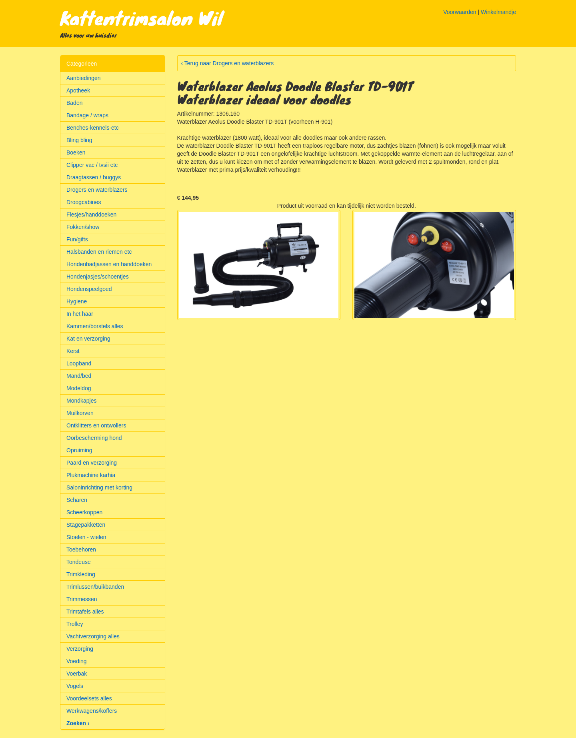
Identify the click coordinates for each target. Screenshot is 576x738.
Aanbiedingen (83, 78)
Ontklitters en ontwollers (96, 425)
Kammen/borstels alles (94, 326)
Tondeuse (78, 562)
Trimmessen (81, 599)
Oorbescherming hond (94, 438)
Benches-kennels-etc (92, 127)
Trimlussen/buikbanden (95, 587)
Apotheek (78, 90)
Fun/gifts (77, 239)
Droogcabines (83, 202)
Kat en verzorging (88, 338)
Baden (74, 103)
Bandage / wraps (87, 115)
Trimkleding (80, 574)
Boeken (75, 152)
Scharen (76, 500)
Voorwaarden (459, 12)
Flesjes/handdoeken (91, 214)
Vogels (74, 686)
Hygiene (76, 301)
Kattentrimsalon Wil (141, 17)
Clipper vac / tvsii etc (92, 165)
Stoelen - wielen (86, 537)
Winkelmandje (498, 12)
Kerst (73, 351)
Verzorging (79, 649)
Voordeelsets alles (89, 698)
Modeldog (78, 388)
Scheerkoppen (84, 512)
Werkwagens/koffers (91, 711)
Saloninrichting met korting (99, 487)
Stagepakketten (85, 524)
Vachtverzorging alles (93, 636)
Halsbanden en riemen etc (99, 252)
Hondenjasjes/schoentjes (97, 276)
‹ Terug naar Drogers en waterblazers (227, 63)
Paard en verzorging (91, 462)
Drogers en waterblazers (97, 190)
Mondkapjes (81, 400)
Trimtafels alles (85, 611)
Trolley (74, 624)
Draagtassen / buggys (93, 177)
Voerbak (76, 673)
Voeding (76, 661)
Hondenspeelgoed (89, 289)
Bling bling (79, 140)
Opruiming (79, 450)
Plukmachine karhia (90, 475)
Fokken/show (82, 227)
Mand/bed (78, 376)
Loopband (78, 363)
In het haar (79, 314)
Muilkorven (80, 413)
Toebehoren (81, 549)
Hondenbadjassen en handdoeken (109, 264)
